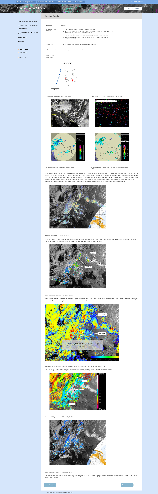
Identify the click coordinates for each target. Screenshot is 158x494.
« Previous (51, 485)
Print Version (23, 57)
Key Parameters (22, 28)
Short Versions (42, 2)
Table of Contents (133, 8)
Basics (19, 2)
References (21, 41)
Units (70, 2)
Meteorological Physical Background (28, 25)
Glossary (52, 2)
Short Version (23, 52)
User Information (79, 2)
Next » (124, 485)
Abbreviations (61, 2)
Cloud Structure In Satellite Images (27, 21)
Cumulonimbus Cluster (30, 8)
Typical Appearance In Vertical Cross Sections (28, 33)
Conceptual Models (29, 2)
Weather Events (22, 37)
